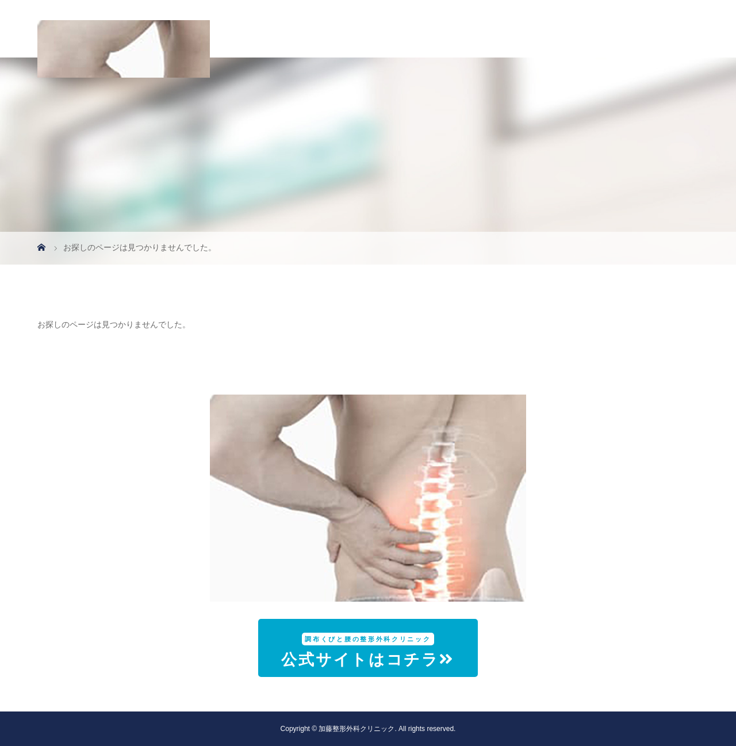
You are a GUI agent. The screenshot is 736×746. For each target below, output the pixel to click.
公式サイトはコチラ (367, 650)
